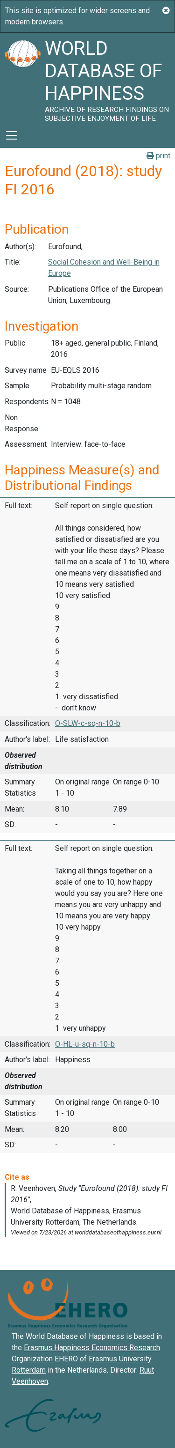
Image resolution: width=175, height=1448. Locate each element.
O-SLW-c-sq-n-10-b (87, 723)
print (158, 155)
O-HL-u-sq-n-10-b (85, 1044)
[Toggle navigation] (12, 135)
